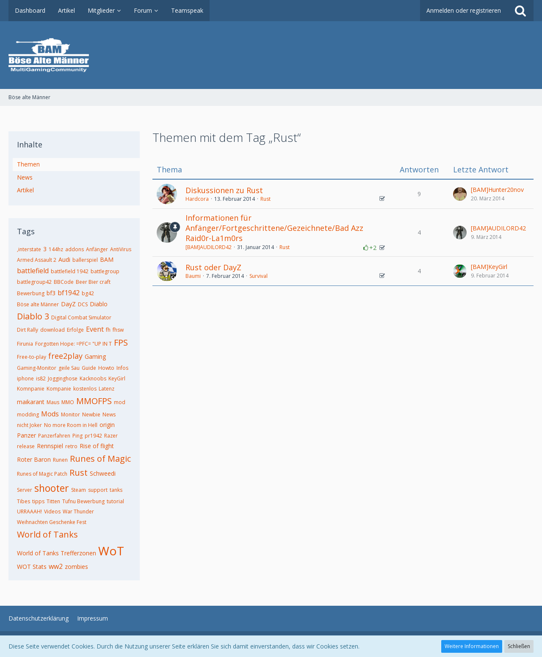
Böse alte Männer (38, 304)
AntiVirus (120, 249)
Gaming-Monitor (36, 367)
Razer (111, 435)
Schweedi (103, 473)
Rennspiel (50, 446)
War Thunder (78, 511)
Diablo (99, 304)
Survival (258, 276)
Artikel (25, 190)
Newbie (91, 414)
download (52, 329)
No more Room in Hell (70, 425)
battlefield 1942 (69, 271)
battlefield (33, 270)
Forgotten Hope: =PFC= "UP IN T (73, 343)
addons (74, 249)
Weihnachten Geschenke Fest (51, 522)
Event (95, 329)
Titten (53, 501)
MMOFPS (94, 401)
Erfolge (75, 329)
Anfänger (97, 249)
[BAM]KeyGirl (489, 267)
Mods (50, 414)
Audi (64, 259)
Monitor (70, 414)
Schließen (519, 646)
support (98, 489)
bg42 (88, 293)
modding (28, 414)
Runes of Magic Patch (42, 473)
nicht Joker (29, 425)
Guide (89, 367)
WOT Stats (32, 567)
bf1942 (69, 292)
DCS (83, 304)
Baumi (193, 276)
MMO (67, 402)
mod (119, 402)
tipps (38, 501)
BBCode (64, 282)
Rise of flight (97, 446)
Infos (122, 367)
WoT (111, 551)
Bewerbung (30, 293)
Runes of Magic (100, 458)
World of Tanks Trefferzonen (56, 553)
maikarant (30, 402)
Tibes (23, 501)
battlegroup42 (34, 282)
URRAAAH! (29, 511)
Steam (78, 489)
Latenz (106, 388)
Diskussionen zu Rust (224, 190)
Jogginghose (62, 378)
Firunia (25, 343)
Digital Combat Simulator (81, 317)
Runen (60, 459)
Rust (78, 472)
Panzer (26, 435)
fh (108, 329)
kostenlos (85, 388)
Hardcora (197, 198)
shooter (51, 488)
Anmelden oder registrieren (463, 10)
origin (107, 425)
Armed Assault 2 (36, 259)
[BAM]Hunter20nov (497, 190)
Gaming (95, 356)
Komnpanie (30, 388)
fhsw (118, 329)
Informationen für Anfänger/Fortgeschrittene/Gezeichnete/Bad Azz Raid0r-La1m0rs (274, 228)
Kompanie (59, 388)
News (25, 177)
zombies (76, 567)
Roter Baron (34, 459)
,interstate (29, 249)
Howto (106, 367)
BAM (106, 259)
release (26, 446)
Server (24, 489)
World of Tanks (47, 534)
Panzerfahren (54, 435)
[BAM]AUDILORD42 (208, 247)
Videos (52, 511)
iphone (25, 378)
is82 (41, 378)
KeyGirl (116, 378)
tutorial (115, 501)
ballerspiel (85, 259)
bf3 (51, 293)
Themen (28, 164)
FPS (121, 342)
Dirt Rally (27, 329)
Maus (53, 402)
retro (71, 446)
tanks (116, 489)
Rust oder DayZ (213, 267)
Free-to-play (31, 356)
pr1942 (93, 435)
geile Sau (69, 367)
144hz (56, 249)
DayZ (68, 304)
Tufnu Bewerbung (83, 501)
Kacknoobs (93, 378)
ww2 (56, 566)
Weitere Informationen (472, 646)
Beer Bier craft (93, 282)
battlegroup (105, 271)
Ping (77, 435)
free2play (65, 356)
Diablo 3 (33, 316)
